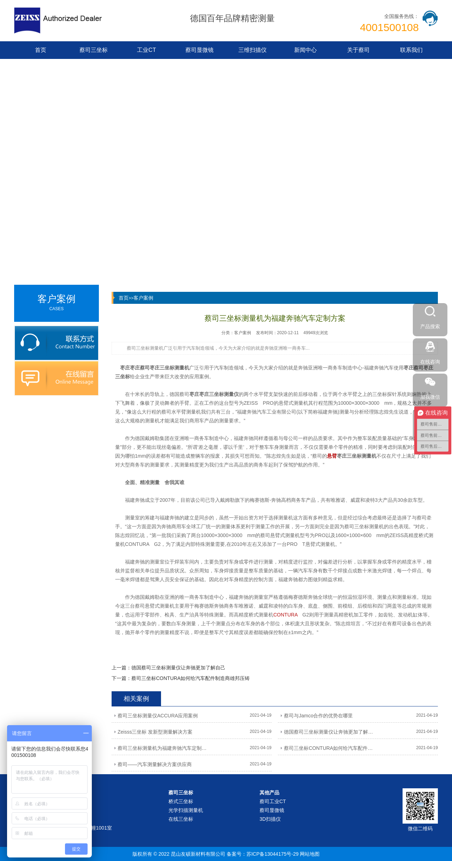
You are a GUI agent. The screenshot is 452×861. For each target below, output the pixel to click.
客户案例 (143, 298)
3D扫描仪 (270, 819)
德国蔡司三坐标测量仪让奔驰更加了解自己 (178, 667)
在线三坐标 (180, 819)
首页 (40, 50)
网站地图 (310, 854)
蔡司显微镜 (199, 50)
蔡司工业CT (273, 801)
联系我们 (411, 50)
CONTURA (285, 615)
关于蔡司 (358, 50)
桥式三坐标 (180, 801)
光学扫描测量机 (185, 810)
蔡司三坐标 (93, 50)
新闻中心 (305, 50)
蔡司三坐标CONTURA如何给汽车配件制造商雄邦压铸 (190, 678)
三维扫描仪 (252, 50)
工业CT (146, 50)
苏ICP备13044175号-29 (272, 854)
